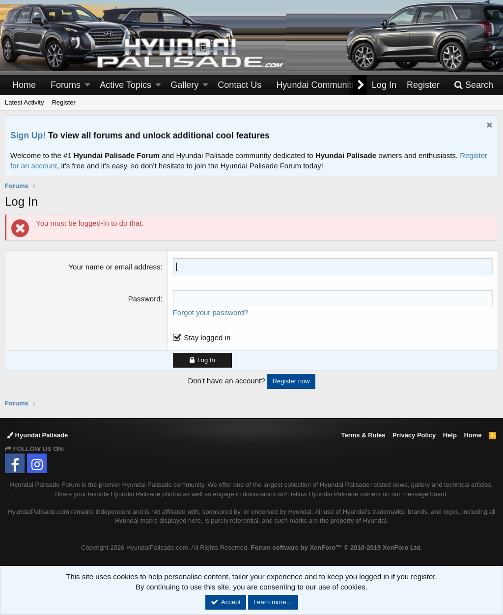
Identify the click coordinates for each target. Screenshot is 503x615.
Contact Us (239, 85)
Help (450, 435)
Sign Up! (28, 135)
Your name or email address (114, 267)
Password (144, 298)
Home (24, 85)
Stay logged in (207, 337)
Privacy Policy (414, 435)
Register (63, 102)
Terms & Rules (363, 435)
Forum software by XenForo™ (336, 547)
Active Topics (125, 85)
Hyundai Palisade (37, 435)
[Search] (473, 85)
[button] (87, 85)
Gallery (184, 85)
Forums (66, 85)
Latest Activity (24, 102)
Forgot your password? (210, 312)
